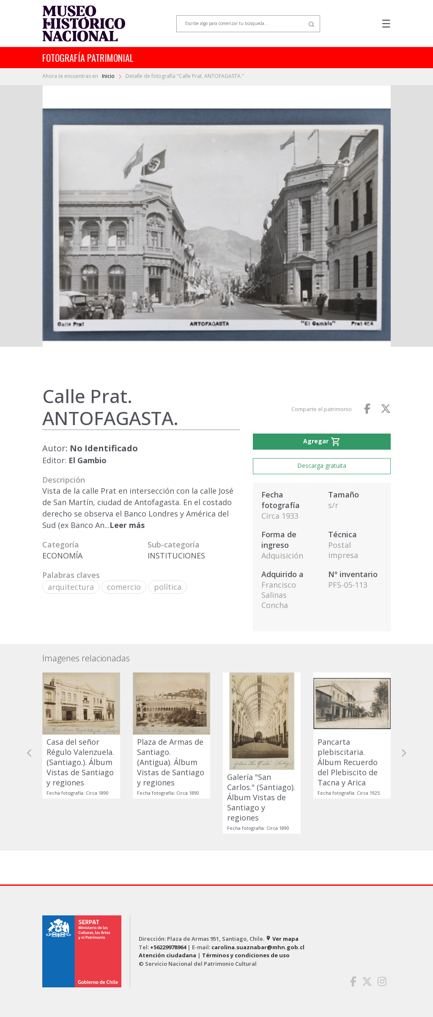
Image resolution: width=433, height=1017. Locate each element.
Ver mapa (282, 938)
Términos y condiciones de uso (246, 955)
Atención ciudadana (167, 955)
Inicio (109, 76)
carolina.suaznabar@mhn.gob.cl (257, 947)
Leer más (127, 525)
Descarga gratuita (321, 466)
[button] (29, 753)
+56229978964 (168, 947)
